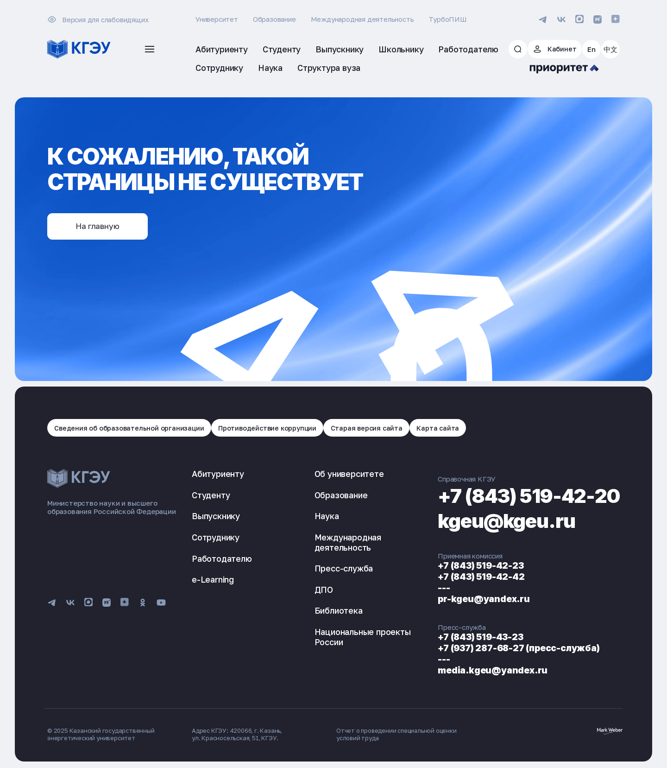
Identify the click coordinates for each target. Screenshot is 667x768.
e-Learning (213, 580)
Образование (274, 19)
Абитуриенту (218, 475)
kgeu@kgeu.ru (496, 521)
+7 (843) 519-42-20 (520, 496)
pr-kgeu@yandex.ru (469, 599)
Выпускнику (216, 517)
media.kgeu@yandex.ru (478, 671)
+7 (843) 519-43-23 (466, 637)
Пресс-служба (335, 569)
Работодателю (222, 559)
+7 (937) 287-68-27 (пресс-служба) (506, 648)
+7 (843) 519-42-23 (466, 566)
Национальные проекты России (354, 638)
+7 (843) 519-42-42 (466, 577)
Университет (216, 19)
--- (427, 588)
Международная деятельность (362, 19)
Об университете (341, 475)
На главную (100, 227)
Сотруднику (215, 538)
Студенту (211, 496)
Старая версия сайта (373, 428)
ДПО (315, 590)
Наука (318, 517)
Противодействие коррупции (271, 428)
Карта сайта (446, 428)
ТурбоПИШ (447, 19)
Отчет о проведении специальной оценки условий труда (397, 735)
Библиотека (330, 611)
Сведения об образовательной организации (130, 428)
